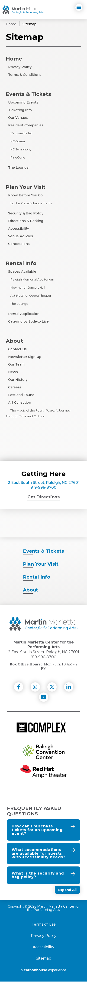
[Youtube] (43, 706)
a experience (43, 980)
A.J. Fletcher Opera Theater (30, 295)
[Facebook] (18, 696)
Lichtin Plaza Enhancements (31, 203)
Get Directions (43, 497)
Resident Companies (25, 125)
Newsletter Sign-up (24, 357)
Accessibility (18, 228)
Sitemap (43, 968)
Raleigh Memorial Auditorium (32, 279)
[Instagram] (35, 696)
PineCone (17, 157)
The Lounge (18, 167)
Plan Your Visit (25, 187)
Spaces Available (22, 271)
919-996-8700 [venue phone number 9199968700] (43, 487)
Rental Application (23, 314)
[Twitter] (52, 696)
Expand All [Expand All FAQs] (67, 899)
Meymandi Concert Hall (27, 287)
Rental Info (21, 263)
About (14, 341)
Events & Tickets (28, 94)
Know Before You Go (25, 195)
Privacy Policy (20, 67)
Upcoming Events (23, 102)
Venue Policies (20, 236)
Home (11, 24)
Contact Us (17, 349)
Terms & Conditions (24, 75)
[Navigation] (78, 7)
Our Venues (18, 118)
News (13, 372)
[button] (43, 839)
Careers (14, 387)
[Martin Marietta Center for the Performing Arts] (43, 633)
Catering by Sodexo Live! (28, 321)
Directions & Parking (25, 221)
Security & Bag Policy (25, 213)
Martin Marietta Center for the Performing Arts (23, 9)
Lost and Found (21, 395)
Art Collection (19, 402)
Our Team (16, 364)
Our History (18, 380)
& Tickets (43, 560)
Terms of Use (44, 934)
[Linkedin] (68, 696)
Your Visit (40, 573)
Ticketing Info (20, 110)
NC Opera (17, 141)
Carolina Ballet (21, 133)
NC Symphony (20, 149)
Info (36, 586)
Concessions (19, 244)
